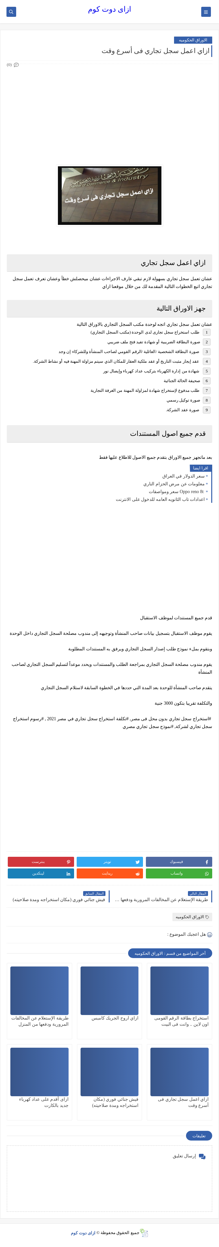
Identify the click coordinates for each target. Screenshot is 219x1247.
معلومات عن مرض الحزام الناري (174, 483)
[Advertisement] (109, 114)
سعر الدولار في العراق (183, 476)
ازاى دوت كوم (109, 9)
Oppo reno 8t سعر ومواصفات (177, 491)
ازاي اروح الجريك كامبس (115, 1018)
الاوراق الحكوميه (193, 40)
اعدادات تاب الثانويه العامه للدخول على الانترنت (160, 499)
